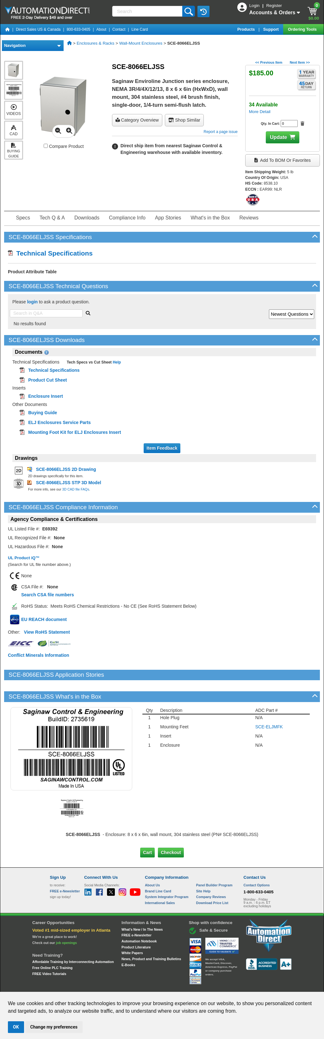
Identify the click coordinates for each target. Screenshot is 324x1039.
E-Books (128, 943)
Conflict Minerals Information (38, 655)
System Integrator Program (166, 875)
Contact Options (257, 863)
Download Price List (212, 881)
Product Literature (136, 925)
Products (246, 29)
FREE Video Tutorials (49, 952)
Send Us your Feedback (94, 986)
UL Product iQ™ (24, 557)
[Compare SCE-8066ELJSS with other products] (46, 146)
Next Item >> (300, 62)
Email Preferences (157, 986)
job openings (66, 921)
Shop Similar (184, 120)
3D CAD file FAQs (75, 489)
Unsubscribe (128, 986)
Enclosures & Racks (95, 43)
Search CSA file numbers (47, 594)
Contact (118, 29)
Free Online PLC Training (52, 946)
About (101, 29)
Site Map (63, 986)
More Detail (260, 111)
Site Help (203, 869)
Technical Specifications (50, 253)
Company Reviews (211, 875)
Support (271, 29)
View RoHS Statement (47, 632)
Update (278, 137)
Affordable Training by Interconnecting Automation (73, 940)
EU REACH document (44, 619)
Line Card (139, 29)
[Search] (148, 11)
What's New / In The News (142, 907)
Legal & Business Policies (198, 986)
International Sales (160, 881)
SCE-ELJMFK (269, 704)
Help (116, 362)
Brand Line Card (158, 869)
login (32, 301)
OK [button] (16, 1026)
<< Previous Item (268, 62)
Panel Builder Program (214, 863)
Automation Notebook (139, 920)
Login (255, 5)
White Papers (132, 931)
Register (274, 5)
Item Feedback (161, 448)
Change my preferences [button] (54, 1026)
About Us (152, 863)
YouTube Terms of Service (244, 986)
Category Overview (137, 120)
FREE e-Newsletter (137, 913)
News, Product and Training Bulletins (151, 937)
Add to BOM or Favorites (282, 160)
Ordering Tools (303, 29)
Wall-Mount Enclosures (141, 43)
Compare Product (64, 146)
